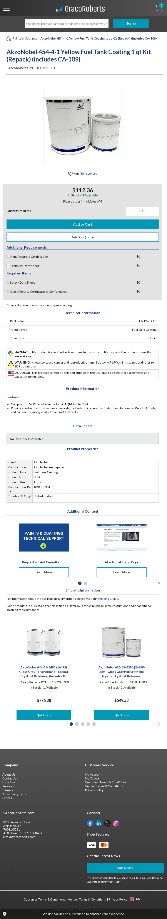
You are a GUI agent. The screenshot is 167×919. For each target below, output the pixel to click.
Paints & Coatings (25, 38)
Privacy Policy (94, 790)
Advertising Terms (15, 794)
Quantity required (19, 211)
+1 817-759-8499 (30, 833)
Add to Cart (82, 224)
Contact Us (10, 779)
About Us (8, 775)
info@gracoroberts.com (19, 837)
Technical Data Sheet (23, 266)
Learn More (43, 572)
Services (8, 786)
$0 (138, 257)
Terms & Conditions (147, 878)
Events (7, 798)
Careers (7, 790)
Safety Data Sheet (21, 283)
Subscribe (125, 868)
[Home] (9, 38)
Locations (9, 782)
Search (125, 23)
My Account (93, 775)
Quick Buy (44, 715)
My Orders (92, 779)
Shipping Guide (108, 599)
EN (135, 899)
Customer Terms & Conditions (106, 782)
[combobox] (135, 899)
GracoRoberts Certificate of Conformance (37, 292)
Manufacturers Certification (27, 257)
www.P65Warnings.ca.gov (119, 363)
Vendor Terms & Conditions (104, 786)
